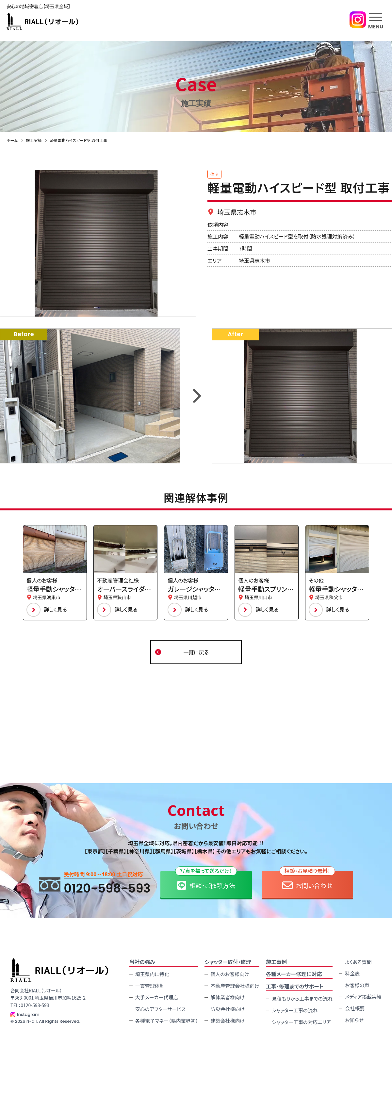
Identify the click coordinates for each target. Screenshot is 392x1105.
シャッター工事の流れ (295, 1009)
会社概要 (355, 1007)
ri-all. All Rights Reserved (52, 1021)
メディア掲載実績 (363, 996)
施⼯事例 (276, 961)
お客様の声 (357, 984)
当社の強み (142, 961)
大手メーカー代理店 (156, 996)
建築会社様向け (227, 1020)
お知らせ (354, 1019)
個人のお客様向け (229, 973)
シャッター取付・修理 (227, 961)
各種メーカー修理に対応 (294, 973)
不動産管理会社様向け (234, 985)
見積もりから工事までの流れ (302, 998)
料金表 (352, 972)
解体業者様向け (227, 996)
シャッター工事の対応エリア (301, 1021)
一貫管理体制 (150, 985)
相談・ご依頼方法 (206, 880)
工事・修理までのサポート (294, 985)
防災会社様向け (227, 1008)
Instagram (28, 1014)
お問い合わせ (307, 880)
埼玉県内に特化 (152, 973)
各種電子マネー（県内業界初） (166, 1020)
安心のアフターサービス (160, 1008)
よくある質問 (358, 961)
